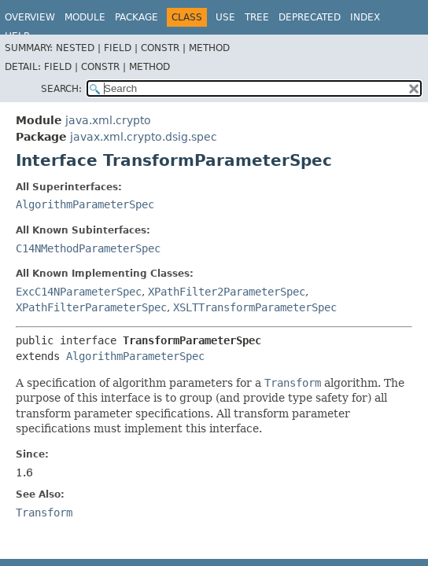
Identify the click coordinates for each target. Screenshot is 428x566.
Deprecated (310, 17)
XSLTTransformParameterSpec (255, 307)
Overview (30, 17)
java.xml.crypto (108, 120)
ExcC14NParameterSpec (79, 291)
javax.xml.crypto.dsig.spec (143, 136)
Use (225, 17)
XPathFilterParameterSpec (91, 307)
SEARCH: (61, 88)
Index (365, 17)
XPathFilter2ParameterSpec (226, 291)
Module (85, 17)
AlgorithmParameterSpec (85, 204)
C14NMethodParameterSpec (88, 248)
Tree (257, 17)
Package (136, 17)
